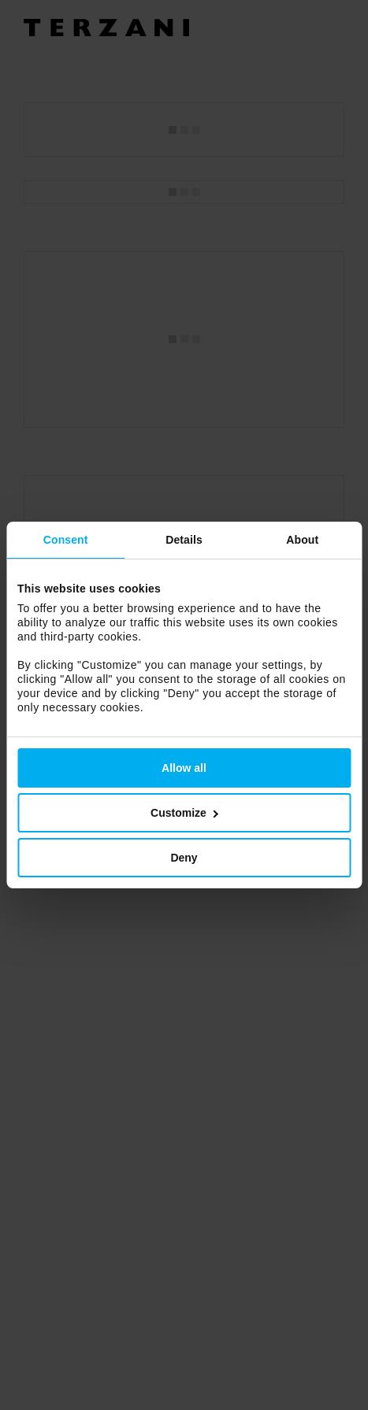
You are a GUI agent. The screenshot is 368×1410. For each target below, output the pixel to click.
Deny (183, 857)
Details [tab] (184, 539)
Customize (184, 813)
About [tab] (302, 539)
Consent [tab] (65, 539)
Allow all (184, 768)
